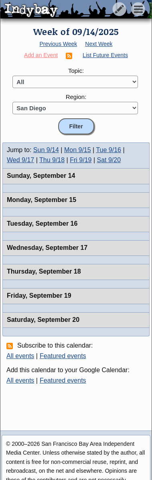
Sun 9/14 (46, 149)
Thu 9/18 (52, 160)
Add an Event (41, 55)
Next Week (98, 44)
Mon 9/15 (77, 149)
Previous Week (58, 44)
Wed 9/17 (20, 160)
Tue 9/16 (108, 149)
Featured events (63, 355)
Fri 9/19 (80, 160)
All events (20, 355)
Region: (76, 96)
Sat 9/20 (109, 160)
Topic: (76, 70)
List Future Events (105, 55)
